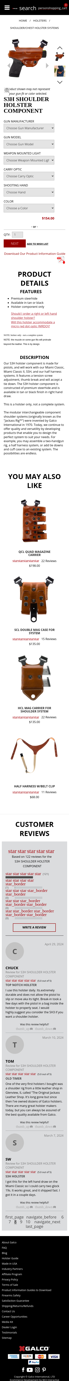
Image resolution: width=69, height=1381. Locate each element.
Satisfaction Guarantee (15, 1300)
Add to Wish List (37, 243)
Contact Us (8, 1311)
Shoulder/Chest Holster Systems (34, 28)
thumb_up (22, 1029)
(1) (7, 887)
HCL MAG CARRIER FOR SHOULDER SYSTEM (34, 710)
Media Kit (7, 1322)
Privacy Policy (10, 1279)
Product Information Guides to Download (26, 1290)
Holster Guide (10, 1258)
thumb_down (44, 1029)
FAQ (4, 1247)
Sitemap (7, 1338)
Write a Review (34, 927)
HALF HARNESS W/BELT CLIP (34, 786)
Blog (4, 1253)
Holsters (40, 20)
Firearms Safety (11, 1295)
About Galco (9, 1242)
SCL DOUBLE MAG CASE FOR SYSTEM (34, 631)
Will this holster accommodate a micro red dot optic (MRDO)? (33, 324)
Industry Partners (12, 1269)
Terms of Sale (10, 1285)
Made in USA (9, 1263)
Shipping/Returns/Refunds (17, 1306)
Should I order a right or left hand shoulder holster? (34, 316)
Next (15, 243)
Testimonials (9, 1332)
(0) (7, 897)
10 (28, 1221)
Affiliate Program (12, 1274)
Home (23, 20)
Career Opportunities (14, 1316)
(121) (46, 874)
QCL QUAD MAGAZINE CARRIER (34, 553)
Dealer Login (9, 1327)
